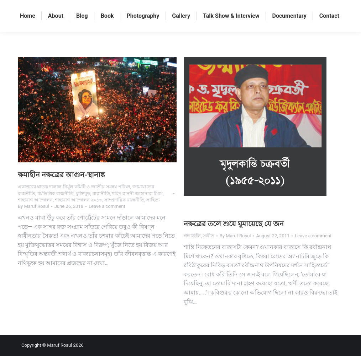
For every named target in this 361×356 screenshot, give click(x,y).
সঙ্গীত (208, 235)
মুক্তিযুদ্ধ (83, 193)
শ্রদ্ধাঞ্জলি (192, 235)
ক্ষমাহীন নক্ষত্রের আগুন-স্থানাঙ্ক (61, 175)
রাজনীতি (101, 193)
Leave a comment (107, 206)
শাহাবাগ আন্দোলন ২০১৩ (78, 200)
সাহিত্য (153, 200)
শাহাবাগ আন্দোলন (35, 200)
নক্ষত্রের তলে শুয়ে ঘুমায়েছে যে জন (234, 224)
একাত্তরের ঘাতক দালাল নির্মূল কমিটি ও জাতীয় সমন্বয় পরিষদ (74, 186)
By (33, 206)
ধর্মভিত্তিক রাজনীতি (55, 193)
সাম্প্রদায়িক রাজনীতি (124, 200)
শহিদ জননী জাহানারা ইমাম (137, 193)
